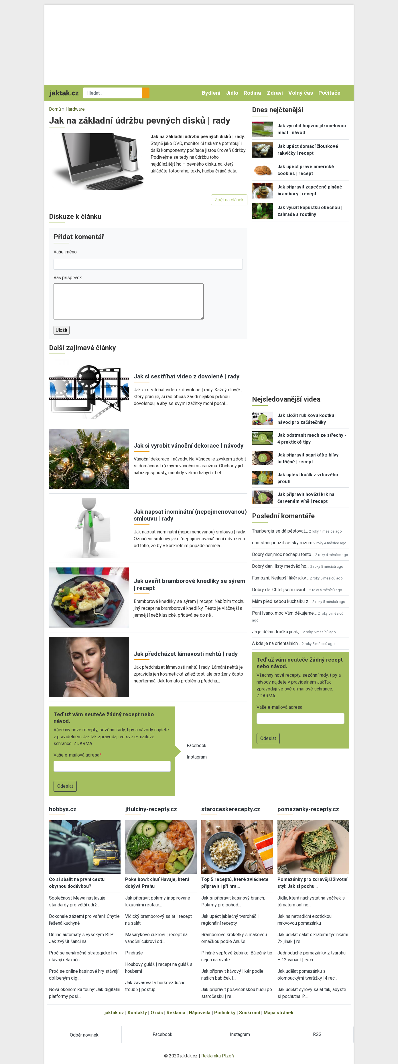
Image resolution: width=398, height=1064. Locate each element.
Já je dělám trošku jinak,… (277, 631)
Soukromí (249, 1012)
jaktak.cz (114, 1012)
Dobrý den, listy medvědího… (280, 566)
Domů (55, 109)
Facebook (196, 745)
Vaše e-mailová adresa (76, 755)
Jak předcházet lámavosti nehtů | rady (186, 653)
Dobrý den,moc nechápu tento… (283, 554)
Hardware (75, 109)
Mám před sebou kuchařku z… (281, 601)
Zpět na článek (229, 200)
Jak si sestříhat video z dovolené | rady (186, 376)
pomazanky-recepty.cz (308, 809)
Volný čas (300, 93)
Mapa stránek (278, 1012)
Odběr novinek (84, 1035)
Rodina (252, 93)
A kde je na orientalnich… (276, 643)
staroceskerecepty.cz (230, 809)
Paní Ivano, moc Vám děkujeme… (284, 613)
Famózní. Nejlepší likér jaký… (280, 578)
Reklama (176, 1012)
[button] (97, 161)
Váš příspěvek (68, 277)
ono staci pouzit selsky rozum (282, 542)
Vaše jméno (65, 252)
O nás (157, 1012)
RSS (317, 1034)
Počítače (329, 93)
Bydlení (211, 93)
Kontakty (137, 1012)
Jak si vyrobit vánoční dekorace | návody (188, 445)
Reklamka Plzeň (217, 1056)
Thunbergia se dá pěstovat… (280, 531)
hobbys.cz (62, 809)
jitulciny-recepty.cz (151, 809)
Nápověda (199, 1012)
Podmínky (224, 1012)
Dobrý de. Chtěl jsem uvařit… (280, 589)
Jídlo (232, 93)
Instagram (197, 757)
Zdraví (275, 93)
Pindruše (134, 953)
